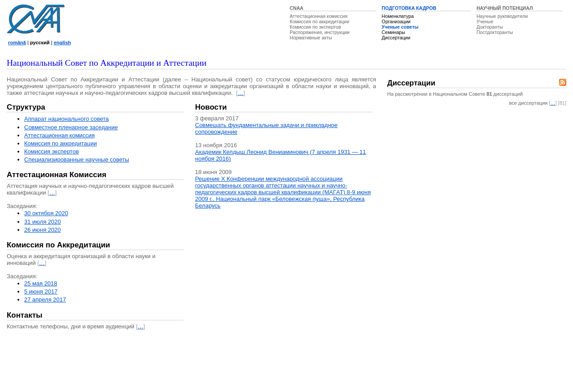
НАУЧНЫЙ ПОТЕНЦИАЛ (504, 8)
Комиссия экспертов (51, 151)
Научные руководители (502, 16)
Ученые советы (400, 27)
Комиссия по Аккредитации (58, 245)
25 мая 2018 (40, 283)
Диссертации (396, 37)
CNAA (297, 8)
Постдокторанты (494, 32)
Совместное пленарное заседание (71, 127)
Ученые (484, 21)
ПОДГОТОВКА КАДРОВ (409, 8)
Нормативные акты (311, 37)
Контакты (25, 315)
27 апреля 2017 (45, 299)
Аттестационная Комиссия (57, 174)
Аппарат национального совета (66, 118)
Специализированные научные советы (76, 159)
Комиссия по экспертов (315, 27)
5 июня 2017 (41, 291)
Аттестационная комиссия (318, 16)
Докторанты (489, 27)
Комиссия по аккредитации (319, 21)
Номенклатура (398, 16)
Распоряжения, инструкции (320, 32)
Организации (396, 21)
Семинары (393, 32)
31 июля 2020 (42, 221)
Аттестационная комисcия (59, 135)
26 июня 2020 (42, 229)
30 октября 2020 (46, 213)
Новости (211, 107)
